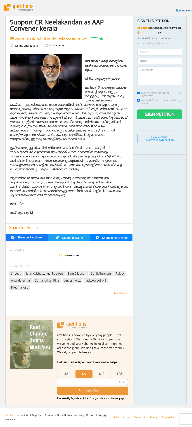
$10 (101, 374)
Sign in (180, 10)
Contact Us (140, 417)
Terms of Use (168, 417)
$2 (66, 374)
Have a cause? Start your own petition (160, 138)
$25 (119, 374)
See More (119, 293)
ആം (65, 134)
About (126, 417)
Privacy (153, 417)
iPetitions (18, 7)
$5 (84, 374)
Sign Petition (160, 114)
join (190, 10)
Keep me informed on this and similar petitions (157, 101)
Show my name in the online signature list (153, 94)
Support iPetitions (93, 390)
